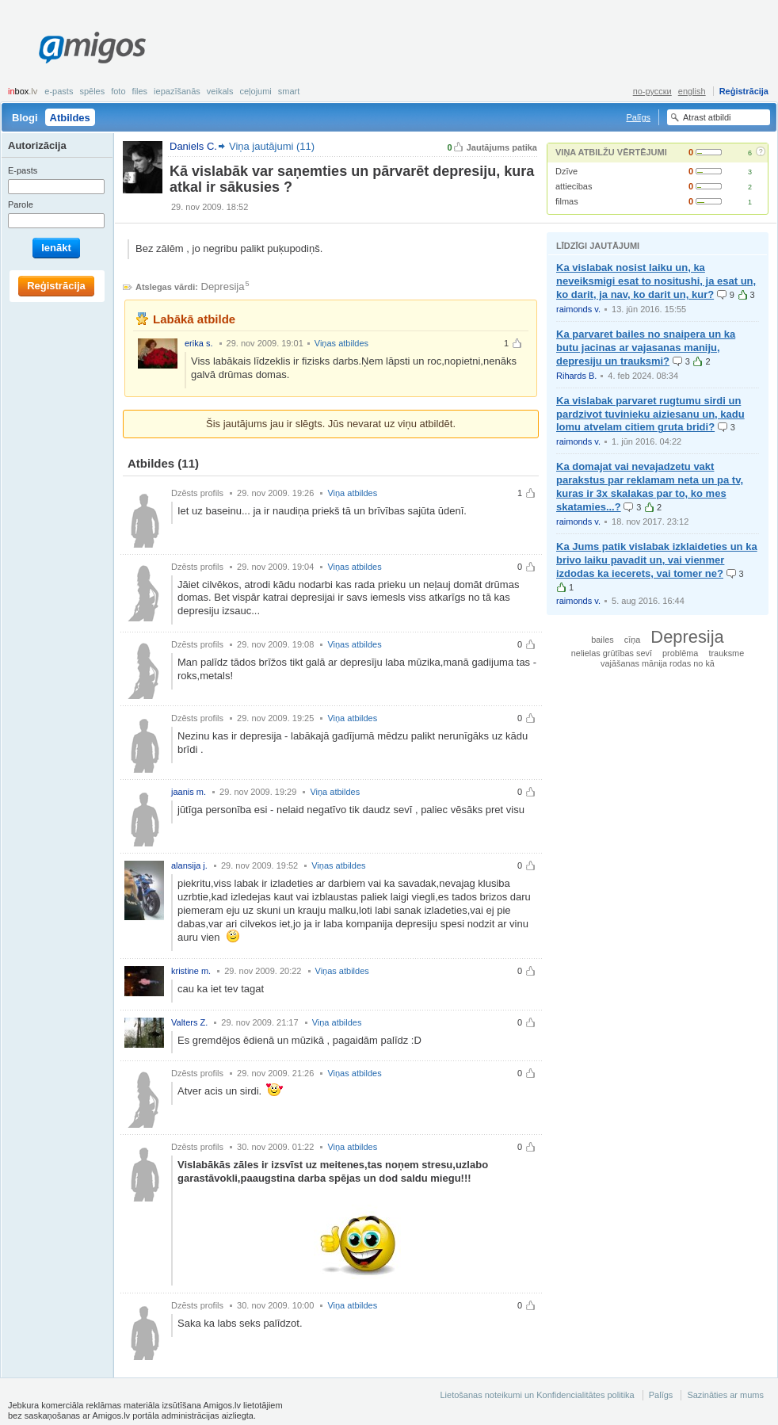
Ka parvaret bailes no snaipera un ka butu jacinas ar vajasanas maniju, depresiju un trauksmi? (645, 347)
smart (289, 91)
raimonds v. (578, 309)
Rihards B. (576, 375)
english (692, 91)
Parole (20, 204)
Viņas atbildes (341, 343)
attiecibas (573, 186)
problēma (680, 653)
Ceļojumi (255, 91)
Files (140, 91)
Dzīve (566, 171)
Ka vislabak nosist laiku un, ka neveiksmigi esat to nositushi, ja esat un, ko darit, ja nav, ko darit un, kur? (656, 281)
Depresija (223, 286)
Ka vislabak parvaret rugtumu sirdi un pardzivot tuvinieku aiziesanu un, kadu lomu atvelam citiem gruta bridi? (650, 414)
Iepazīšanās (177, 91)
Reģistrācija (743, 91)
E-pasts (58, 91)
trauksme (726, 653)
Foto (118, 91)
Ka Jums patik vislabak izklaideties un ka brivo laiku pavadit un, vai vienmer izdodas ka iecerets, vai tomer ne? (656, 560)
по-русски (652, 91)
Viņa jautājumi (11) (272, 146)
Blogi (25, 118)
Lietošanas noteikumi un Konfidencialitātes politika (537, 1395)
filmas (566, 201)
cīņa (632, 639)
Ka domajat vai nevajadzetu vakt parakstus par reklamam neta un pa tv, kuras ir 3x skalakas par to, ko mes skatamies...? (649, 486)
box (22, 91)
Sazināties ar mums (725, 1395)
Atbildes (70, 118)
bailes (602, 639)
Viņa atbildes (352, 493)
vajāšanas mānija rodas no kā (658, 663)
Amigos (92, 47)
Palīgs (638, 117)
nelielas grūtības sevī (611, 653)
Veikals (220, 91)
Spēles (92, 91)
